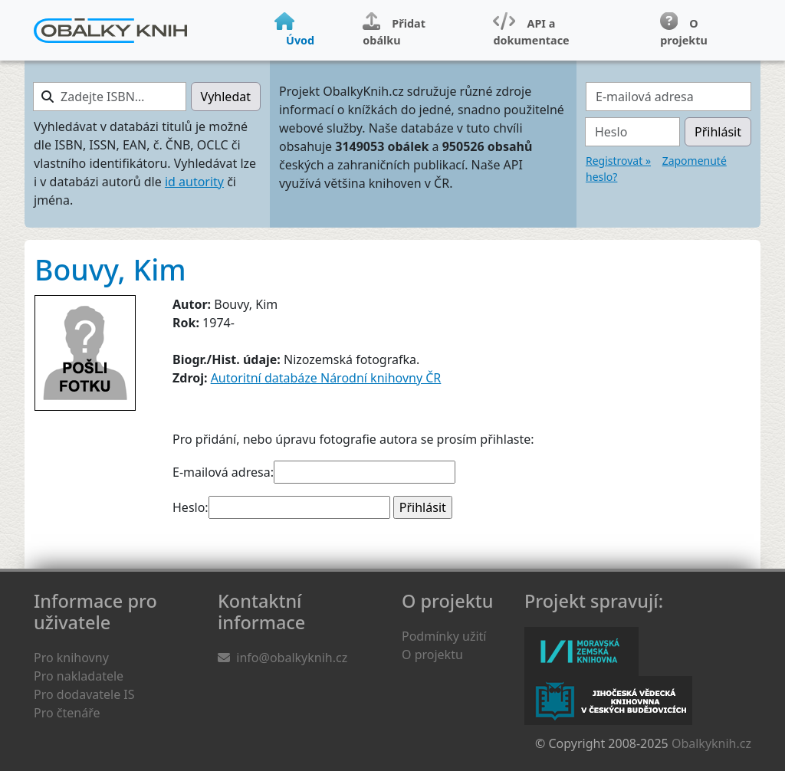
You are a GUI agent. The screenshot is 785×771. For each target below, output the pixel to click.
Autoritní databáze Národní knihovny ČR (326, 377)
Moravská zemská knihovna (581, 651)
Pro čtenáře (67, 712)
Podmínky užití (444, 636)
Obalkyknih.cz (711, 743)
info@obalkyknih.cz (291, 657)
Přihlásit (718, 131)
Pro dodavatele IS (84, 694)
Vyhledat (226, 96)
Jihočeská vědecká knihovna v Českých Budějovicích (608, 700)
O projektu (432, 654)
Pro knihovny (71, 657)
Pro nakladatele (78, 676)
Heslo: (190, 507)
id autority (194, 181)
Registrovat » (618, 160)
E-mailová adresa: (223, 472)
